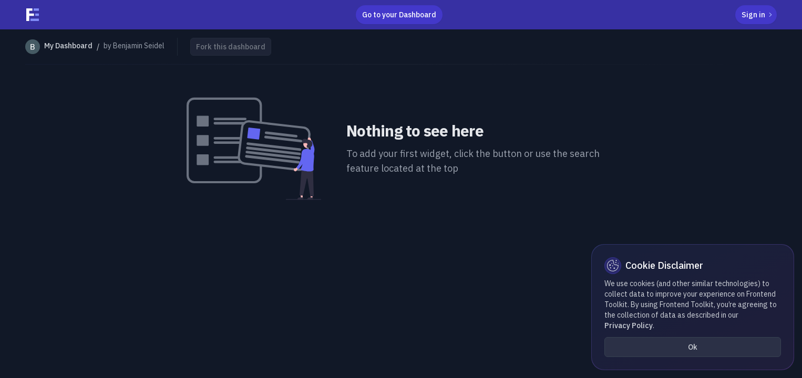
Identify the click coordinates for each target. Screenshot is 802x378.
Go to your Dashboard (399, 14)
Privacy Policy (628, 325)
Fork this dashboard (230, 46)
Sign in (758, 14)
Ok (692, 347)
